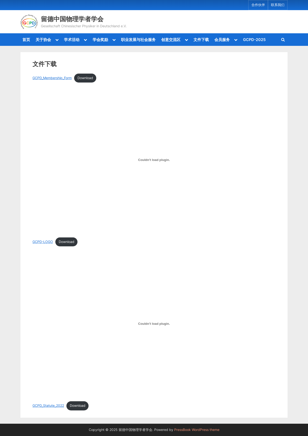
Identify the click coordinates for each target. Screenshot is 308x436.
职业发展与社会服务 (138, 39)
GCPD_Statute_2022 (48, 406)
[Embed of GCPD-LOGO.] (154, 160)
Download (85, 78)
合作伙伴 (258, 5)
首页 (26, 39)
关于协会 (43, 39)
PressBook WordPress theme (196, 430)
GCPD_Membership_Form (52, 78)
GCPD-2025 (254, 39)
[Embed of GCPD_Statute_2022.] (154, 323)
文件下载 (201, 39)
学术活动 (71, 39)
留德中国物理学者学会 (72, 18)
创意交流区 (170, 39)
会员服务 (222, 39)
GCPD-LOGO (42, 242)
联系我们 (277, 5)
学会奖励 (100, 39)
